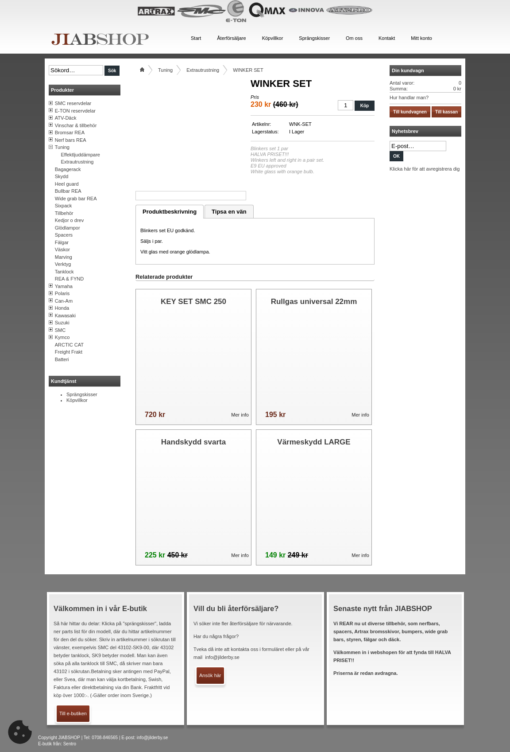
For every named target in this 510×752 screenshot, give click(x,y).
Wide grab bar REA (76, 198)
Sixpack (63, 205)
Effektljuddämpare (80, 154)
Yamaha (64, 286)
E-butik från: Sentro (57, 743)
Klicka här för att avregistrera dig (425, 168)
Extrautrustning (77, 161)
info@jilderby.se (222, 657)
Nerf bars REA (70, 140)
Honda (62, 308)
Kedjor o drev (69, 220)
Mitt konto (421, 38)
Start (196, 38)
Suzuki (62, 322)
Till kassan (446, 111)
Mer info (240, 414)
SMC (60, 330)
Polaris (62, 293)
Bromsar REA (70, 132)
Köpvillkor (77, 400)
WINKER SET (248, 70)
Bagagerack (68, 169)
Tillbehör (64, 213)
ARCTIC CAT (69, 344)
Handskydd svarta (193, 442)
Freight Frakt (68, 352)
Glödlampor (67, 227)
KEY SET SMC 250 (193, 301)
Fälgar (62, 242)
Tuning (62, 147)
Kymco (62, 337)
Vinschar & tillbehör (76, 125)
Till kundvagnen (410, 111)
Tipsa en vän (229, 211)
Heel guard (67, 184)
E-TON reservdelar (75, 110)
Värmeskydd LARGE (313, 442)
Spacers (64, 235)
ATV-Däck (66, 118)
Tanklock (64, 271)
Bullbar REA (68, 191)
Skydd (62, 176)
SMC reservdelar (73, 103)
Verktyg (63, 264)
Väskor (62, 249)
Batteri (62, 359)
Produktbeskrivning (170, 211)
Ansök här (210, 675)
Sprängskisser (81, 394)
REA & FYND (69, 278)
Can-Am (64, 301)
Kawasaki (65, 315)
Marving (63, 257)
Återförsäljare (231, 38)
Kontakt (387, 38)
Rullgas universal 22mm (314, 301)
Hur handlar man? (409, 97)
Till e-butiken (73, 713)
